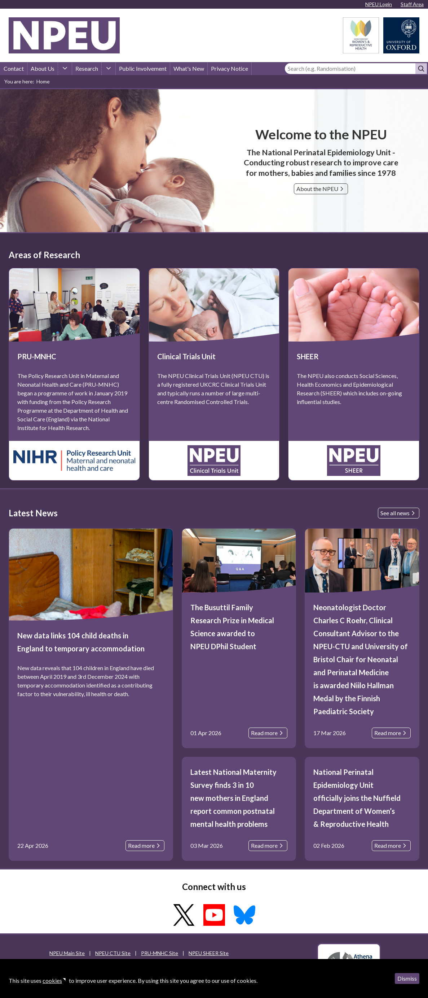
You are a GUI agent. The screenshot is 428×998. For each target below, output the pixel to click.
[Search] (350, 68)
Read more (145, 845)
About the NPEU (320, 188)
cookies (52, 980)
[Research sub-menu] (108, 68)
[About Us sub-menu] (65, 68)
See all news (398, 513)
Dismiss (407, 978)
